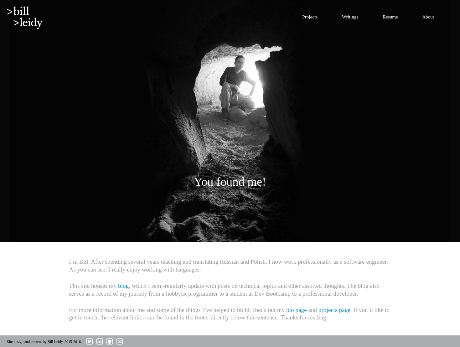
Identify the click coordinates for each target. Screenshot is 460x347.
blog (123, 285)
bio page (296, 310)
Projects (310, 16)
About (428, 16)
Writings (350, 16)
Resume (390, 16)
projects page (334, 310)
